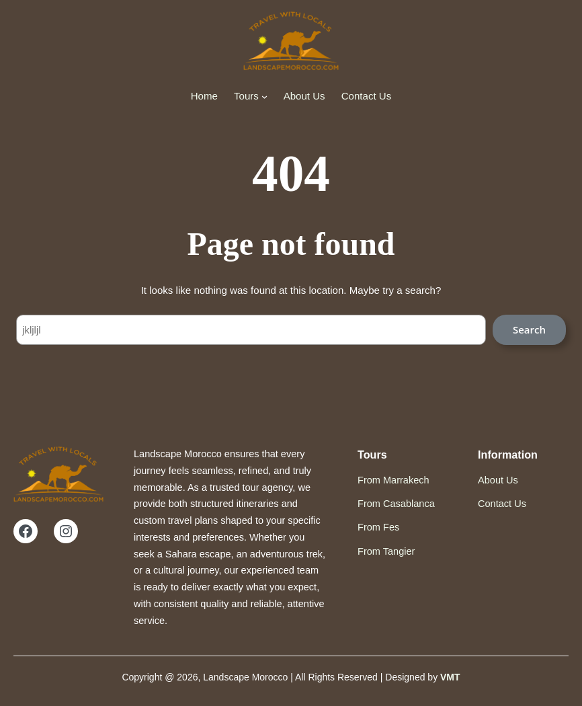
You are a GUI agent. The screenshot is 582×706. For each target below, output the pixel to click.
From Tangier (386, 551)
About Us (498, 480)
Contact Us (502, 503)
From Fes (378, 527)
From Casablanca (396, 503)
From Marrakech (393, 480)
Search (529, 329)
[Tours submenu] (264, 96)
